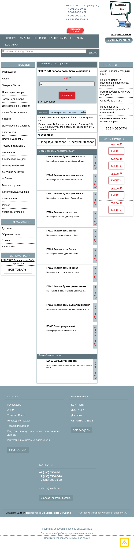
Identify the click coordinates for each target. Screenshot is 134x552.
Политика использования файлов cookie (67, 538)
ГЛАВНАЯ (10, 38)
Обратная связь (11, 234)
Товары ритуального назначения (13, 149)
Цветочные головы (12, 139)
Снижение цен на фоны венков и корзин (113, 120)
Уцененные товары (13, 211)
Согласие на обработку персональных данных (67, 533)
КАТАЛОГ (25, 38)
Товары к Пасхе (11, 85)
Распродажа (9, 71)
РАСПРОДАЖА (57, 38)
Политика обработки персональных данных (67, 528)
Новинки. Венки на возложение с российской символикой (114, 83)
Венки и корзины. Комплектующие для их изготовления (15, 192)
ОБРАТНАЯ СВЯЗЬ (82, 420)
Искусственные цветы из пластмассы (16, 128)
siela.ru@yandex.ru (49, 488)
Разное (6, 205)
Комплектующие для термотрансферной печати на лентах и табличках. (13, 169)
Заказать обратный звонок (56, 498)
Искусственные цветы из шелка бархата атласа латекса (16, 112)
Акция (5, 78)
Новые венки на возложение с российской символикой (114, 109)
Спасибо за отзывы (111, 100)
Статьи (6, 240)
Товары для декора (13, 99)
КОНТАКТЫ (76, 38)
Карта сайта (9, 246)
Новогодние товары (13, 92)
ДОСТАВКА (11, 44)
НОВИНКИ (40, 38)
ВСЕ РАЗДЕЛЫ (81, 430)
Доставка (7, 228)
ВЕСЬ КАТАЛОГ (18, 449)
